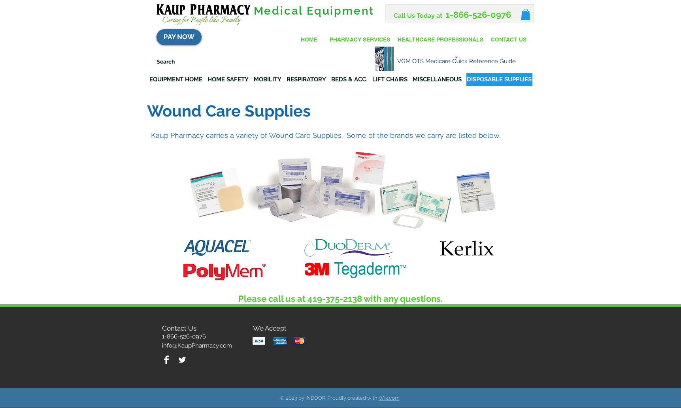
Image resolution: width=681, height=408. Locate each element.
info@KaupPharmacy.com (197, 345)
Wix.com (389, 398)
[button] (525, 14)
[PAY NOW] (179, 37)
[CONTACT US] (508, 40)
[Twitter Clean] (182, 359)
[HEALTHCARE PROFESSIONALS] (440, 40)
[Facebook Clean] (166, 359)
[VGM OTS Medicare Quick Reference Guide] (456, 59)
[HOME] (309, 40)
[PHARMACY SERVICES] (360, 40)
